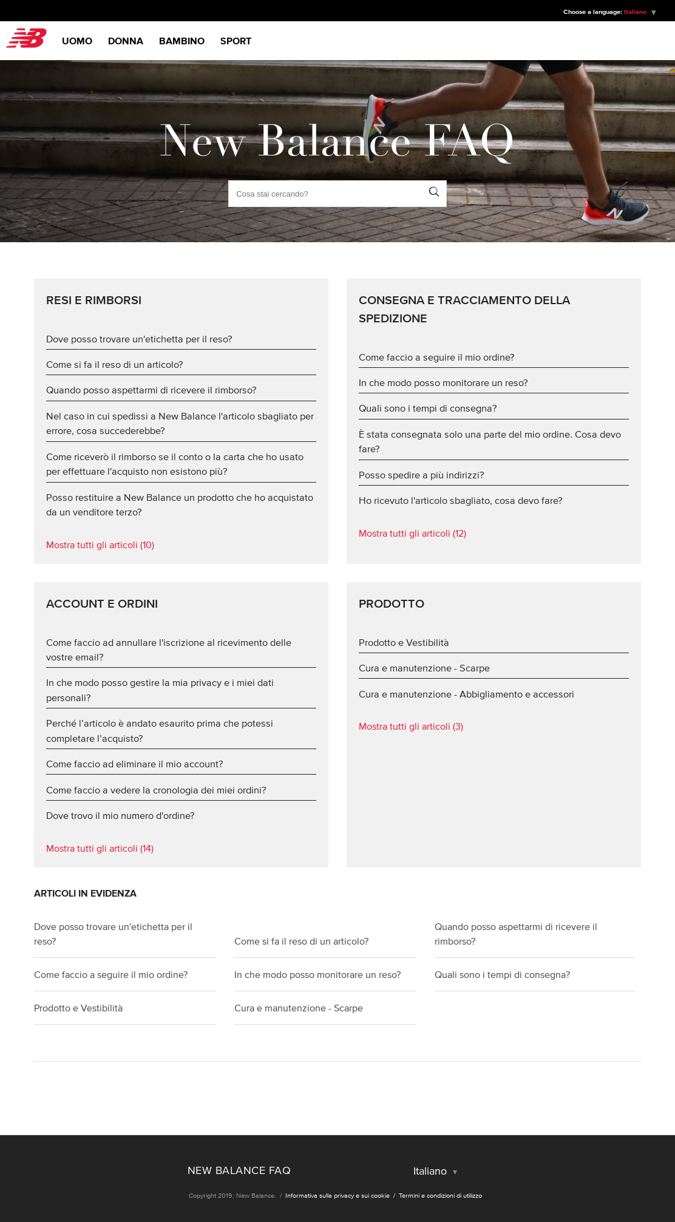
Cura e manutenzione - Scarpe (424, 667)
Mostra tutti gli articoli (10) (100, 544)
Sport (235, 40)
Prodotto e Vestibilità (404, 642)
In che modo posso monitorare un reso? (443, 382)
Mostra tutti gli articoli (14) (100, 848)
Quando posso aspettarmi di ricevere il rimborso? (151, 389)
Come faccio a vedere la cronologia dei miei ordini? (156, 789)
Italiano (636, 11)
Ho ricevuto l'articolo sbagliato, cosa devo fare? (461, 500)
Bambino (182, 40)
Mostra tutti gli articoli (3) (411, 726)
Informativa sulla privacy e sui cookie (338, 1195)
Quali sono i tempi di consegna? (428, 407)
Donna (125, 40)
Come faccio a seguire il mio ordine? (437, 356)
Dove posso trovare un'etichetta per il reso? (139, 338)
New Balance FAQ (239, 1170)
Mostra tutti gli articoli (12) (412, 533)
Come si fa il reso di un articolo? (114, 364)
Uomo (77, 40)
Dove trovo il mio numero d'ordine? (120, 815)
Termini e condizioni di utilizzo (440, 1195)
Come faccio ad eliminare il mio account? (134, 763)
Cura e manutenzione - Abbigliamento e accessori (466, 693)
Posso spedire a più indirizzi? (421, 474)
